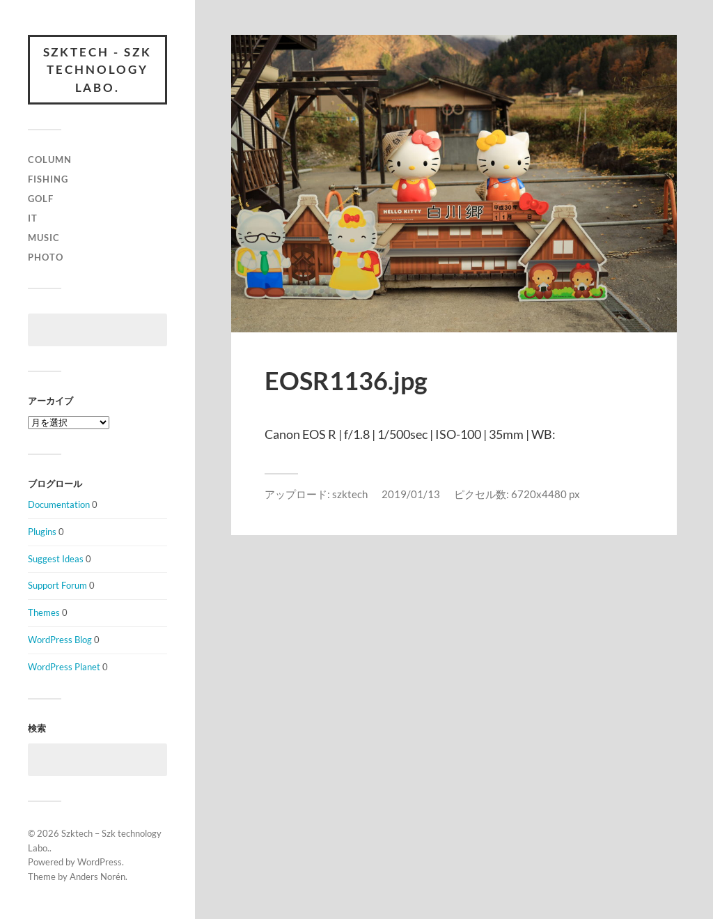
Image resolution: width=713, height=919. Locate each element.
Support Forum (57, 586)
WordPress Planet (64, 666)
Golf (41, 198)
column (50, 160)
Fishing (48, 179)
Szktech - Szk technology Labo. (97, 70)
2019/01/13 (411, 494)
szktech (350, 494)
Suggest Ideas (56, 558)
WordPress (99, 861)
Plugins (42, 531)
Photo (45, 257)
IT (33, 218)
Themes (44, 612)
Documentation (59, 504)
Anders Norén (97, 876)
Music (44, 237)
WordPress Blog (60, 639)
